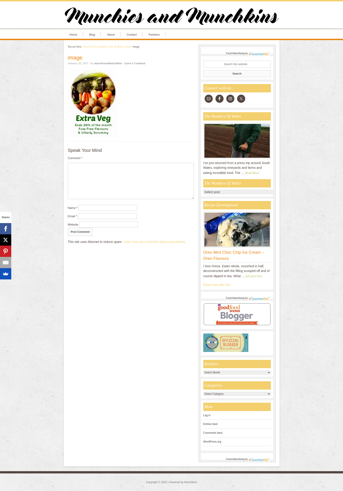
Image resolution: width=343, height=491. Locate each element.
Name (73, 208)
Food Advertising (235, 53)
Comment (75, 158)
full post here (254, 276)
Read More (252, 173)
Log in (207, 415)
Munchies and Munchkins (171, 17)
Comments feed (212, 432)
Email (72, 216)
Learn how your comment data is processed (154, 242)
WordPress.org (212, 441)
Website (73, 224)
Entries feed (210, 424)
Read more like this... (218, 285)
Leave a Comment (134, 63)
